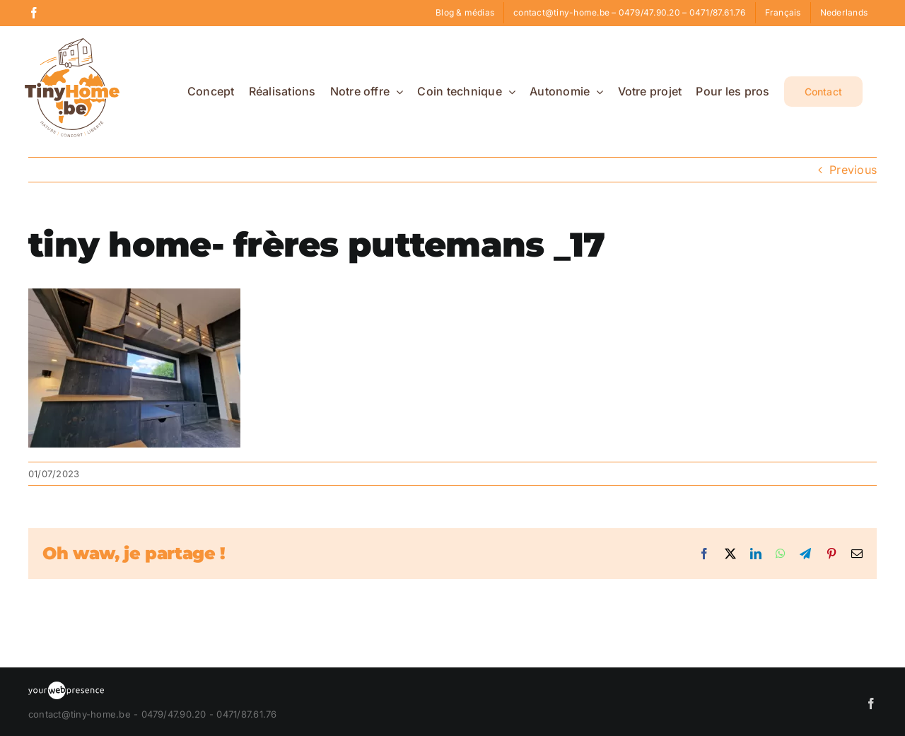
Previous (853, 170)
